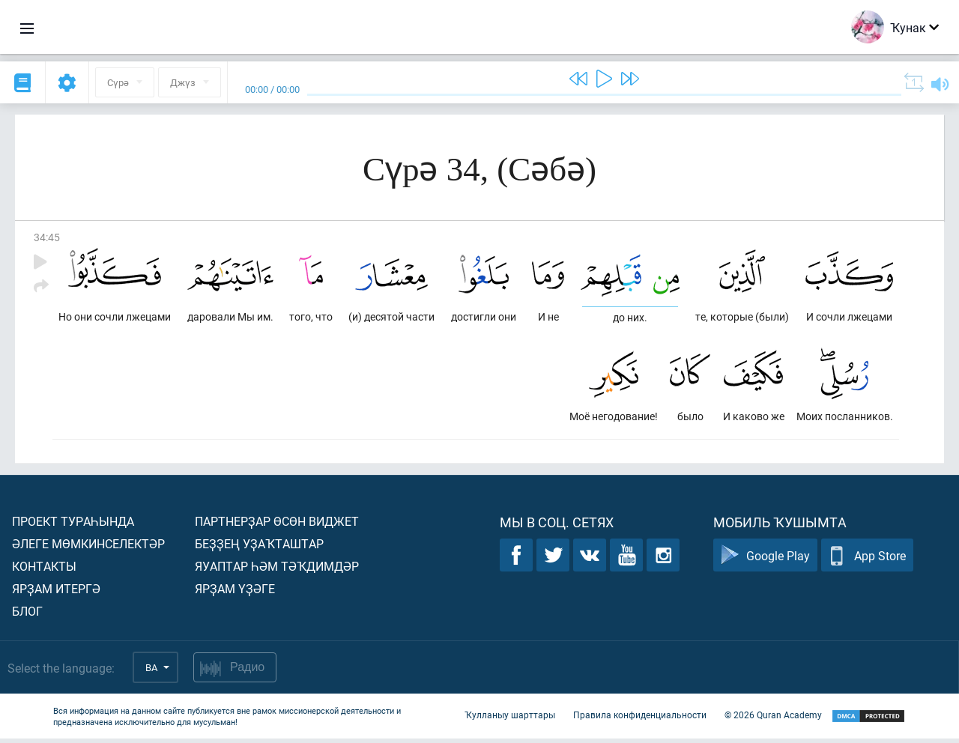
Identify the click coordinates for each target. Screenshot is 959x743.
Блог (27, 615)
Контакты (44, 570)
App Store (867, 559)
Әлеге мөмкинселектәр (88, 548)
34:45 (47, 237)
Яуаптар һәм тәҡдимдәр (277, 570)
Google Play (765, 559)
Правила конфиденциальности (640, 719)
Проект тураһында (73, 525)
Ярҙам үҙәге (235, 593)
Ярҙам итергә (56, 593)
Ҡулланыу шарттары (510, 719)
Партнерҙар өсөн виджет (277, 525)
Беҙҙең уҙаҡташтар (259, 548)
